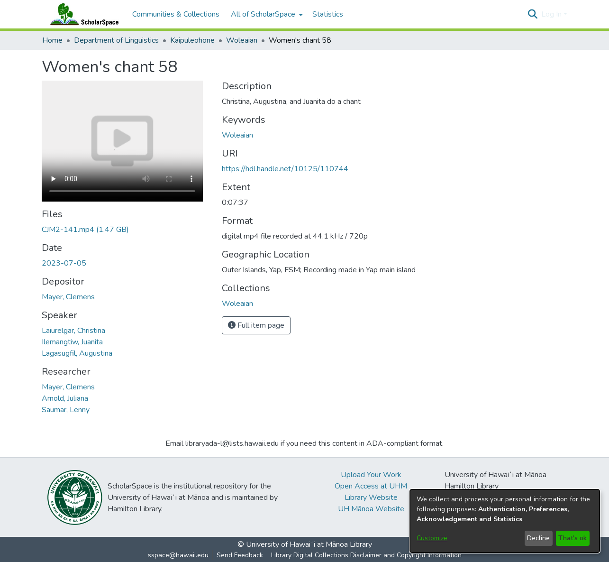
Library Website (371, 497)
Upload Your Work (371, 475)
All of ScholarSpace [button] (263, 14)
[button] (533, 14)
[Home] (82, 14)
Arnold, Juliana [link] (65, 398)
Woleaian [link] (241, 40)
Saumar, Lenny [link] (66, 410)
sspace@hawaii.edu (178, 555)
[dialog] (505, 521)
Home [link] (52, 40)
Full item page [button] (256, 325)
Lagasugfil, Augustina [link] (77, 353)
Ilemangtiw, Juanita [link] (72, 342)
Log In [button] (552, 14)
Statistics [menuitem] (327, 14)
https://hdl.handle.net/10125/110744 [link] (285, 169)
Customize (432, 538)
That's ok (572, 538)
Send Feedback (240, 555)
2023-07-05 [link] (64, 263)
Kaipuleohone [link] (192, 40)
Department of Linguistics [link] (116, 40)
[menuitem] (266, 14)
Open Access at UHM (371, 486)
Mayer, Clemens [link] (68, 297)
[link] (85, 229)
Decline (538, 538)
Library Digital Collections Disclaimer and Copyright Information (366, 555)
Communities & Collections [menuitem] (175, 14)
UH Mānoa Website (371, 509)
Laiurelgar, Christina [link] (73, 330)
